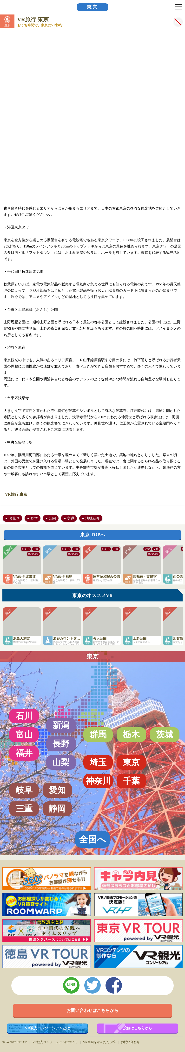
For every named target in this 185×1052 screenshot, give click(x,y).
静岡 (57, 808)
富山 (24, 734)
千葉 (131, 780)
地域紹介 (92, 518)
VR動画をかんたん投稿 (99, 1042)
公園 (52, 518)
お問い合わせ (130, 1042)
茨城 (164, 734)
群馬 (98, 734)
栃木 (131, 734)
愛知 (57, 790)
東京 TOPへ (92, 534)
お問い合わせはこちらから (92, 1010)
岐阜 (24, 790)
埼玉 (98, 762)
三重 (24, 808)
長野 (61, 743)
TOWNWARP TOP (14, 1042)
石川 (24, 715)
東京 (92, 7)
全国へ (92, 839)
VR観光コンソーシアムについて (55, 1042)
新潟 (61, 725)
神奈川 (98, 780)
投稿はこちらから (137, 1028)
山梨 (61, 762)
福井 (24, 753)
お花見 (14, 518)
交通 (70, 518)
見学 (34, 518)
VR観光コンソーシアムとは (47, 1028)
